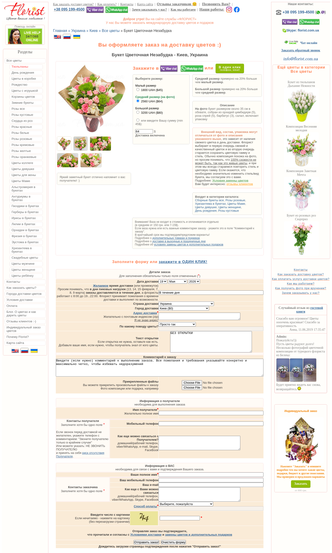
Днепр (249, 549)
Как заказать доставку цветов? (73, 4)
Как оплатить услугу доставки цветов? (308, 285)
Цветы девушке (213, 207)
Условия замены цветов (238, 180)
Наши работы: (211, 9)
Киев (194, 549)
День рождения (213, 210)
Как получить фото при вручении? (308, 298)
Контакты (126, 4)
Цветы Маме (243, 203)
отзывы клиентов (247, 184)
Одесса (219, 549)
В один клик (234, 68)
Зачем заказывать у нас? (149, 9)
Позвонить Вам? (216, 4)
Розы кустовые (236, 210)
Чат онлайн (308, 47)
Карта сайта (145, 4)
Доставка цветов (153, 549)
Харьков (235, 549)
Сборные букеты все (216, 200)
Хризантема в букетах (217, 203)
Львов (205, 549)
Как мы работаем (183, 9)
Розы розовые (243, 200)
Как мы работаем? (308, 291)
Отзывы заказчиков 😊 (177, 4)
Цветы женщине (237, 207)
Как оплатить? (107, 4)
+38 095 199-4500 (69, 9)
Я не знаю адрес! (166, 310)
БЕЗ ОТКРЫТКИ (230, 334)
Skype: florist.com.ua (308, 35)
